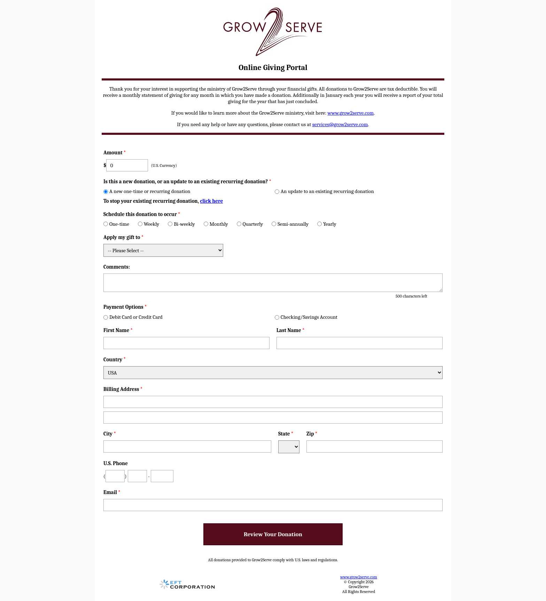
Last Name (290, 330)
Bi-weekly (181, 224)
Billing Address (122, 389)
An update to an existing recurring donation (324, 191)
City (109, 434)
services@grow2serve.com (340, 124)
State (286, 434)
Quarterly (250, 224)
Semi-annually (290, 224)
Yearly (326, 224)
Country (112, 359)
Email (111, 492)
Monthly (216, 224)
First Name (118, 330)
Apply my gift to (123, 237)
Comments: (116, 267)
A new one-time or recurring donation (146, 191)
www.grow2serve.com (351, 113)
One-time (116, 224)
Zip (312, 434)
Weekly (148, 224)
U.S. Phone (115, 463)
